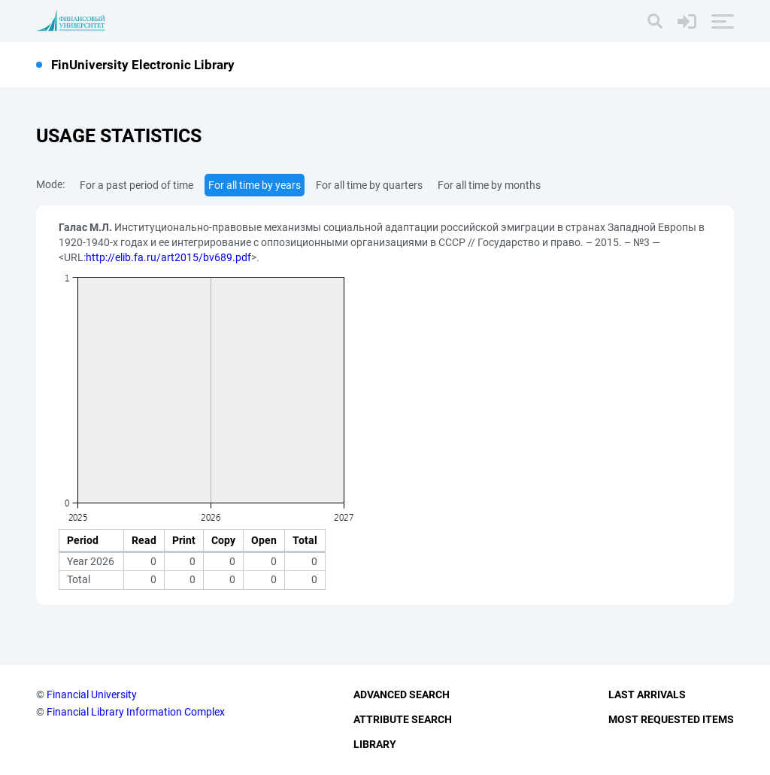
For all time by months (489, 185)
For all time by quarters (369, 185)
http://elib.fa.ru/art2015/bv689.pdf (168, 257)
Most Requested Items (671, 719)
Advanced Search (401, 694)
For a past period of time (136, 185)
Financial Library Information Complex (136, 712)
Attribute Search (402, 719)
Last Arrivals (647, 694)
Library (374, 744)
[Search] (654, 21)
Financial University (92, 694)
